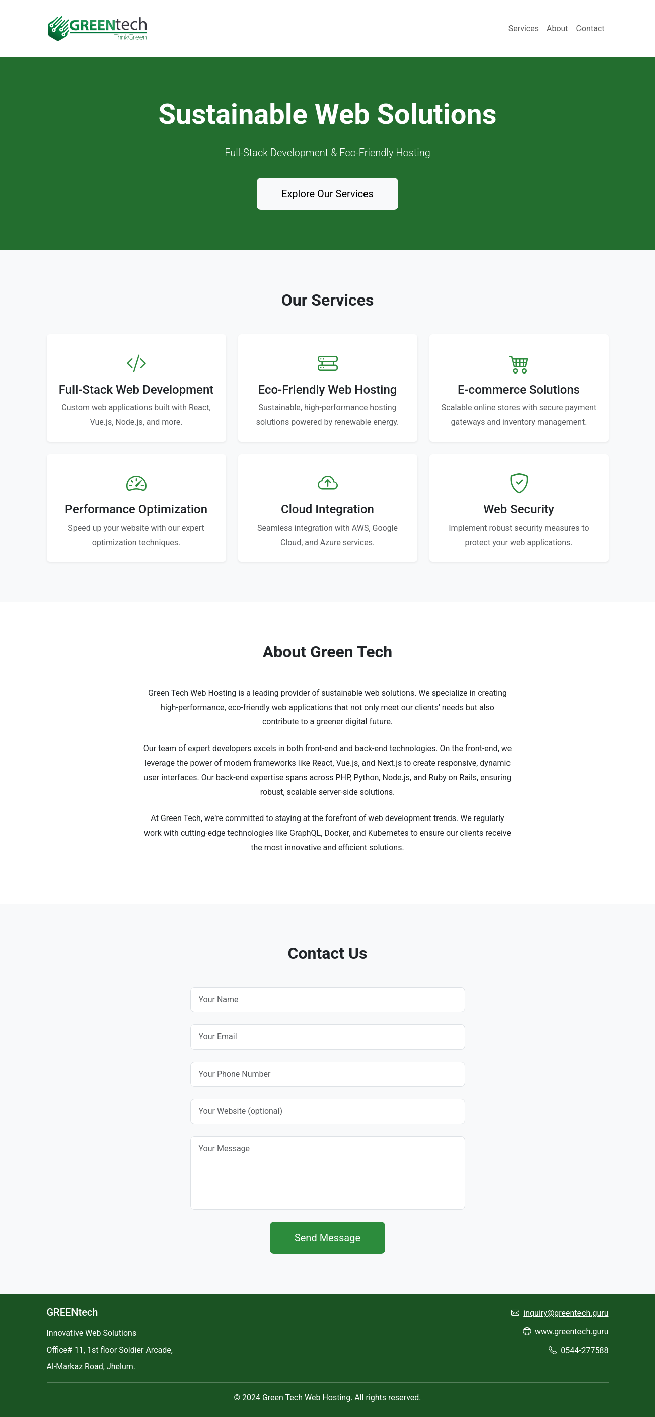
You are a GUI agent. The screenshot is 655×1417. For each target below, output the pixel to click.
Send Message (327, 1238)
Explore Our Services (327, 194)
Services (523, 28)
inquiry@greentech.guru (565, 1313)
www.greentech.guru (572, 1331)
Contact (590, 28)
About (557, 28)
